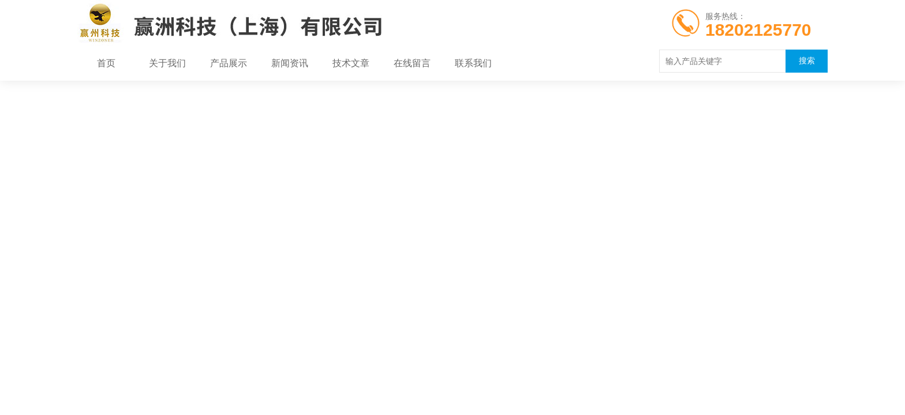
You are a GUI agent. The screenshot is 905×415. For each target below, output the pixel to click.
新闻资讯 (289, 63)
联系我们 (473, 63)
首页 (106, 63)
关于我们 (167, 63)
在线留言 (412, 63)
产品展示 (228, 63)
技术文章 (350, 63)
